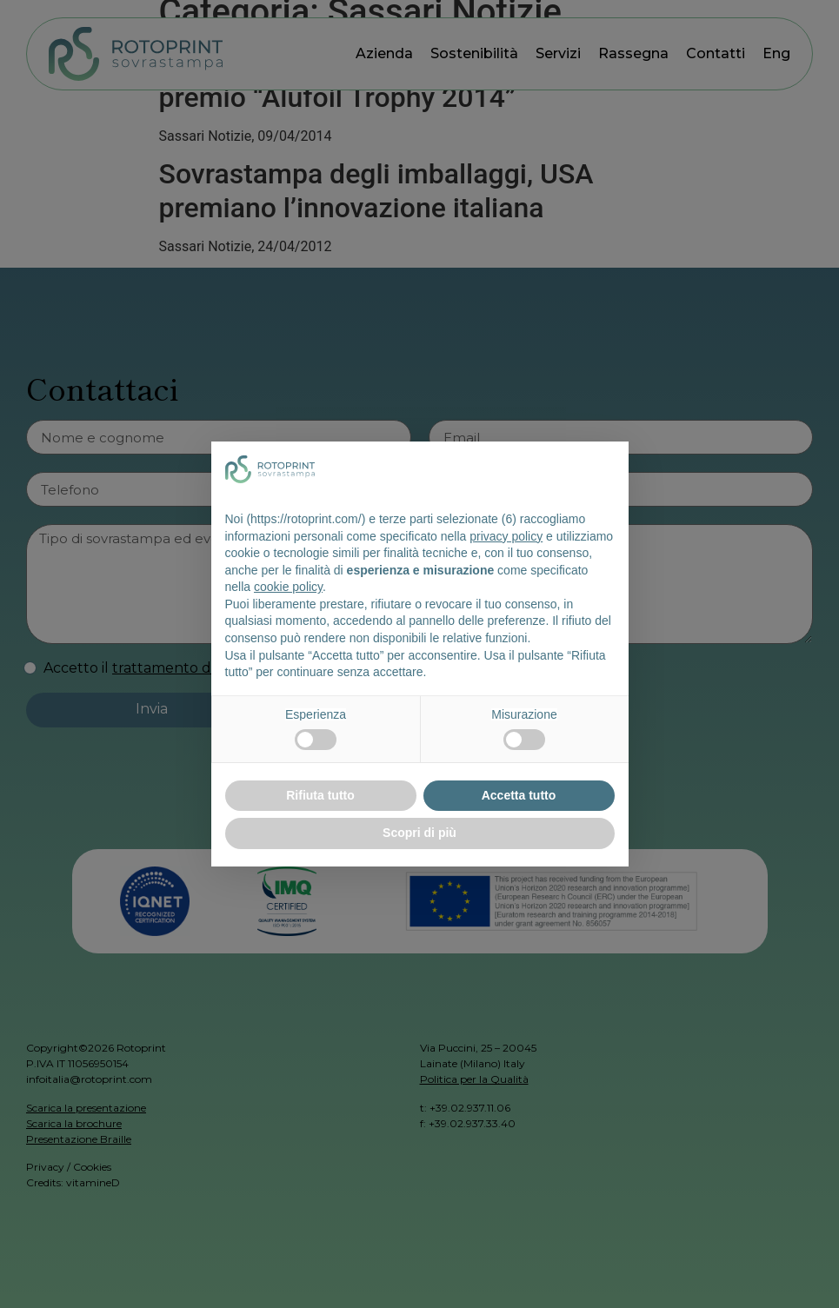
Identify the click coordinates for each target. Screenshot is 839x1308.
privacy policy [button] (506, 536)
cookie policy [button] (288, 587)
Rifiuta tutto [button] (320, 795)
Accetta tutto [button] (519, 795)
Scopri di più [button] (419, 833)
